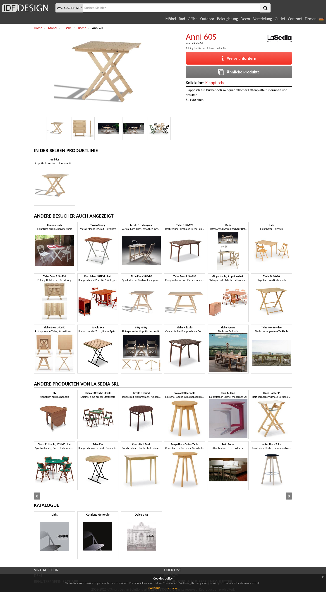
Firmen (310, 18)
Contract (295, 18)
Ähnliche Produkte (239, 72)
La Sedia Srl (196, 43)
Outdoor (207, 18)
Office (193, 18)
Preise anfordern (239, 58)
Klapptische (215, 82)
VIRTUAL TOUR (46, 570)
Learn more (171, 588)
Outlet (280, 18)
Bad (182, 18)
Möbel (170, 18)
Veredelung (262, 18)
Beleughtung (227, 18)
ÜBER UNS (172, 570)
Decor (245, 18)
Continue (155, 588)
